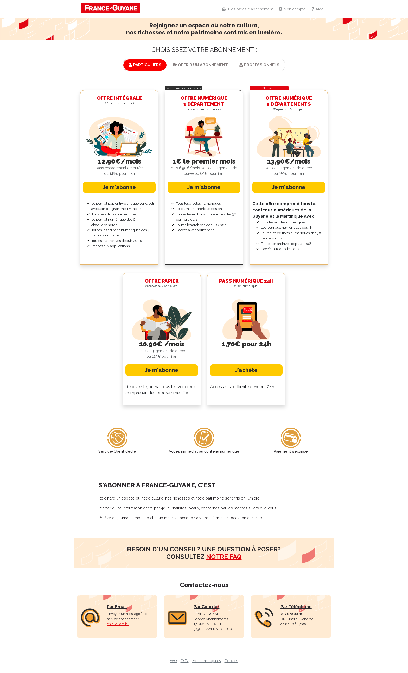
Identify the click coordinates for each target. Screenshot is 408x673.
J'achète (246, 370)
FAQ (173, 661)
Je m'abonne (119, 187)
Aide (317, 9)
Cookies (231, 661)
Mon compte (291, 9)
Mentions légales (206, 661)
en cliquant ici (118, 624)
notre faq (223, 556)
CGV (185, 661)
